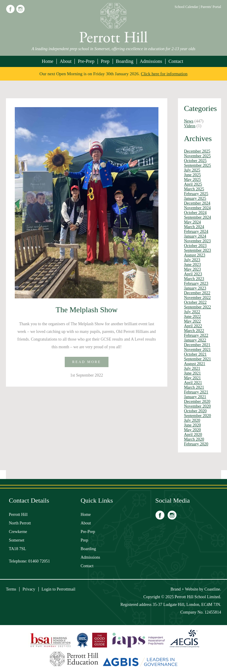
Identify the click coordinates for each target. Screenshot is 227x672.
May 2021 (192, 378)
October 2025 (195, 160)
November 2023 (197, 241)
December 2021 (197, 345)
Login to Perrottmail (58, 589)
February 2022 (196, 335)
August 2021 (194, 364)
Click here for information (164, 73)
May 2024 (192, 222)
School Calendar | (188, 7)
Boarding (125, 61)
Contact (175, 61)
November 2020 (197, 406)
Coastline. (213, 589)
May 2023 (192, 269)
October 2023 (195, 245)
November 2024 (197, 208)
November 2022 (197, 297)
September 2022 (197, 307)
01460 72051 (39, 561)
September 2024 (197, 217)
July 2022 (192, 312)
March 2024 (194, 227)
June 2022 (192, 316)
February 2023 (196, 283)
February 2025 (196, 194)
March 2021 (194, 387)
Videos (189, 126)
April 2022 (193, 326)
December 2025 (197, 151)
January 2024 (195, 236)
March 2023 (194, 279)
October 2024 (195, 212)
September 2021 (197, 359)
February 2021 (196, 392)
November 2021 (197, 349)
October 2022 (195, 302)
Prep (105, 61)
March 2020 (194, 439)
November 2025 (197, 156)
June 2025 (192, 175)
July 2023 (192, 260)
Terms (11, 589)
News (188, 121)
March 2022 (194, 330)
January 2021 (195, 397)
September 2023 (197, 250)
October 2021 (195, 354)
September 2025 (197, 165)
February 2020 (196, 444)
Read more (86, 362)
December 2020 (197, 401)
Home (47, 61)
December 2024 (197, 203)
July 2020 (192, 420)
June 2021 (192, 373)
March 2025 (194, 189)
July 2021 (192, 368)
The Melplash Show (86, 309)
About (66, 61)
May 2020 (192, 430)
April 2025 (193, 184)
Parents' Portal (211, 7)
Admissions (151, 61)
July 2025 (192, 170)
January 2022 (195, 340)
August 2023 (194, 255)
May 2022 (192, 321)
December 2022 (197, 293)
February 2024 (196, 231)
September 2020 (197, 415)
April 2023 (193, 274)
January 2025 (195, 198)
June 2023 (192, 264)
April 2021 (193, 382)
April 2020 (193, 434)
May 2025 (192, 179)
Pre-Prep (86, 61)
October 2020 (195, 411)
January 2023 (195, 288)
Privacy (28, 589)
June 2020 (192, 425)
